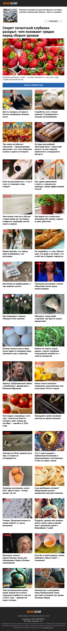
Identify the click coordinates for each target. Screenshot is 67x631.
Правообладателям (48, 627)
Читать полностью (33, 85)
